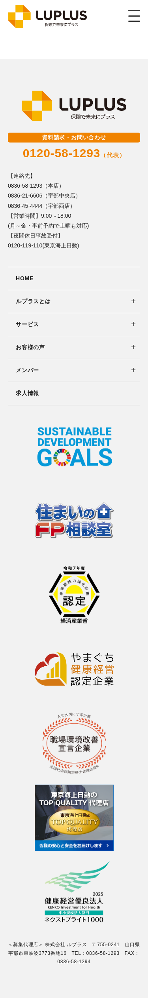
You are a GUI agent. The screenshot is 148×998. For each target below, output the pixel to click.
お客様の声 (30, 347)
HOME (25, 278)
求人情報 (27, 393)
